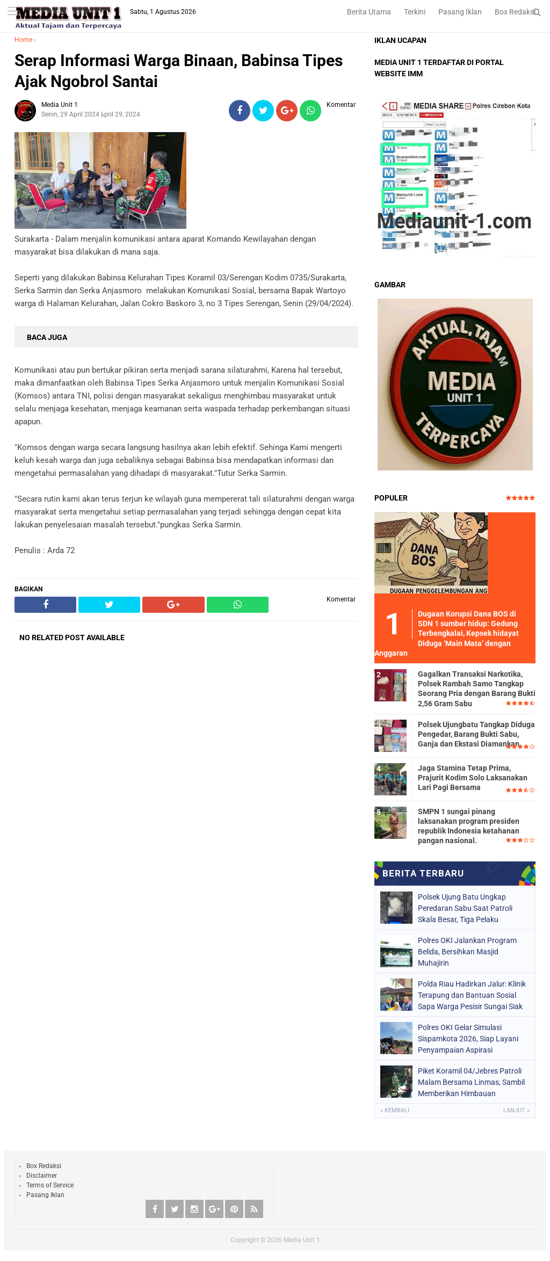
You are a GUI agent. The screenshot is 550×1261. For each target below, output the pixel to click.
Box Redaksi (515, 12)
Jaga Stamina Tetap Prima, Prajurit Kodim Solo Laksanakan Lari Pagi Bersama (472, 778)
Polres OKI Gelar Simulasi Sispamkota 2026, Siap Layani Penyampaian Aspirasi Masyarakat (468, 1038)
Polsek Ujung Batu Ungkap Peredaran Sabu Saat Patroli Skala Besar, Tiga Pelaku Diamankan (465, 908)
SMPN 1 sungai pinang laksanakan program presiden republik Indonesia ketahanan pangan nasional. (468, 826)
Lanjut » (516, 1110)
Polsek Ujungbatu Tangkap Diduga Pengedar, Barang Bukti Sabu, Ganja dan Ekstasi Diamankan (476, 734)
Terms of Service (50, 1185)
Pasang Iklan (460, 12)
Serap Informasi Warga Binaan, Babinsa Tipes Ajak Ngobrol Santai (179, 71)
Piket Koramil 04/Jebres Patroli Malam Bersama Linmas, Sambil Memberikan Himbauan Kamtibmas (471, 1082)
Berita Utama (369, 12)
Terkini (414, 12)
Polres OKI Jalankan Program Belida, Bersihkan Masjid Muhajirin (467, 951)
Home (23, 40)
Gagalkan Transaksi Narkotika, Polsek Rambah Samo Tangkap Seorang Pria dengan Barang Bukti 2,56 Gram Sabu (476, 689)
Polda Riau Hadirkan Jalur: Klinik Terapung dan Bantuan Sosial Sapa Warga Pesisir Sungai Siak (472, 995)
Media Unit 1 (302, 1240)
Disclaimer (41, 1175)
